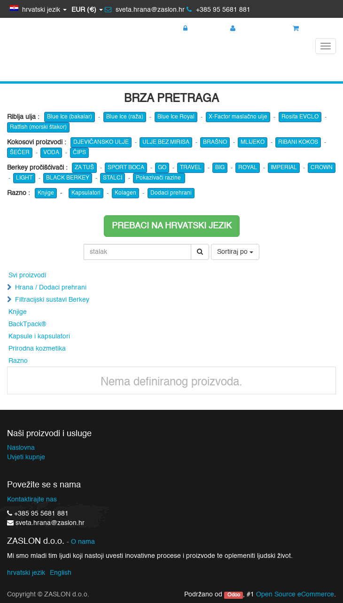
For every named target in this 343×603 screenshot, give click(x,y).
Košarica (311, 28)
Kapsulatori (86, 193)
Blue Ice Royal (176, 117)
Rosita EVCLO (300, 117)
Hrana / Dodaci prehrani (50, 287)
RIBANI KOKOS (298, 142)
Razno (18, 361)
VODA (51, 153)
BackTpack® (27, 324)
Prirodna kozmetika (37, 348)
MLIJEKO (253, 142)
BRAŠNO (215, 142)
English (60, 573)
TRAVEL (191, 168)
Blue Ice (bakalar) (69, 117)
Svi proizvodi (27, 275)
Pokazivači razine (159, 178)
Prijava (197, 28)
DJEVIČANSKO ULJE (101, 142)
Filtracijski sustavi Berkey (52, 300)
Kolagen (125, 193)
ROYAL (247, 168)
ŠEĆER (20, 153)
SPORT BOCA (126, 168)
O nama (83, 542)
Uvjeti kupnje (26, 457)
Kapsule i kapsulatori (39, 336)
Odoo (233, 595)
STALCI (112, 178)
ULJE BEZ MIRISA (165, 142)
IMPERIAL (284, 168)
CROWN (322, 168)
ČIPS (79, 153)
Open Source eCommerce (295, 594)
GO (162, 168)
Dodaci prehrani (171, 193)
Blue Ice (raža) (124, 117)
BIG (220, 168)
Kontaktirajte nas (32, 499)
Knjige (46, 193)
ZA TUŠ (84, 168)
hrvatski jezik (26, 573)
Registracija (252, 28)
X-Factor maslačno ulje (238, 117)
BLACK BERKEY (67, 178)
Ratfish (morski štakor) (38, 127)
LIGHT (24, 178)
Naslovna (21, 448)
